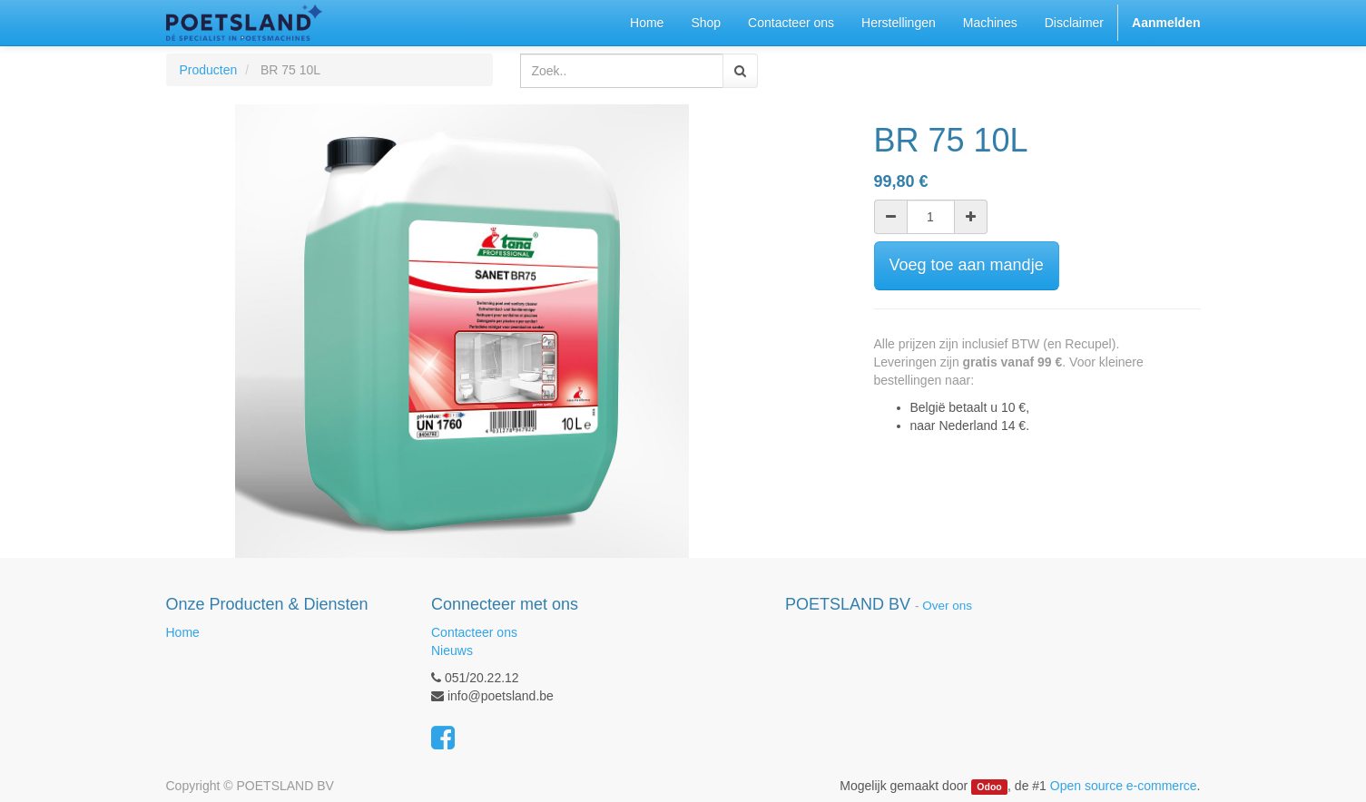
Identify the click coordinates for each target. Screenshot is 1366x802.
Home (183, 632)
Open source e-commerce (1123, 785)
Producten (209, 70)
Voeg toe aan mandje (966, 265)
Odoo (989, 786)
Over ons (947, 605)
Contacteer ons (474, 632)
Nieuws (452, 650)
